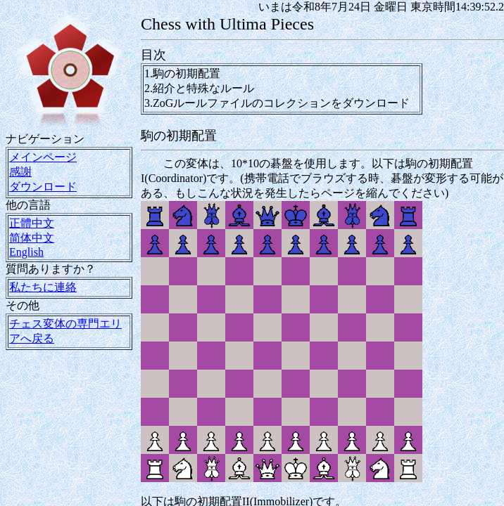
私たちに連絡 (43, 287)
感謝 (20, 172)
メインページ (43, 157)
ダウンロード (43, 187)
